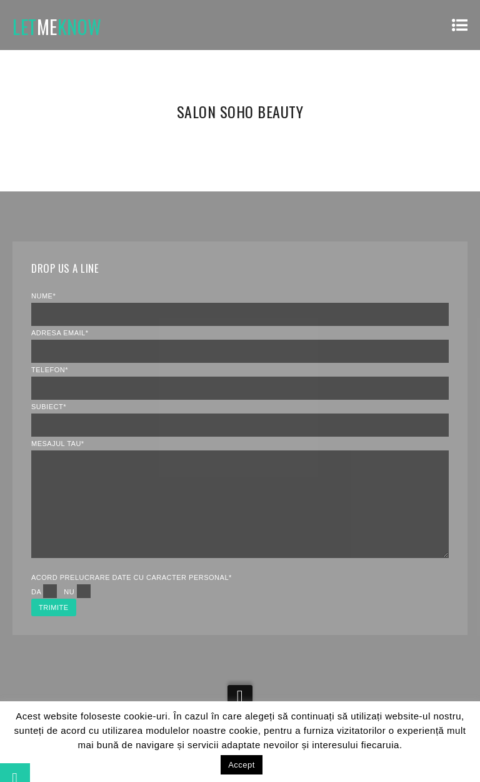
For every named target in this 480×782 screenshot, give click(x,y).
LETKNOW (57, 27)
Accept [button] (241, 764)
